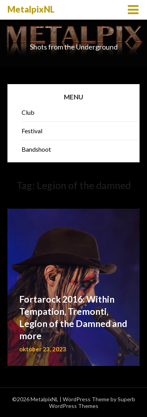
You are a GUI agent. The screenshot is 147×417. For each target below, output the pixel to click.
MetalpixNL (30, 9)
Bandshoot (36, 149)
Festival (32, 130)
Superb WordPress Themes (92, 402)
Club (28, 112)
